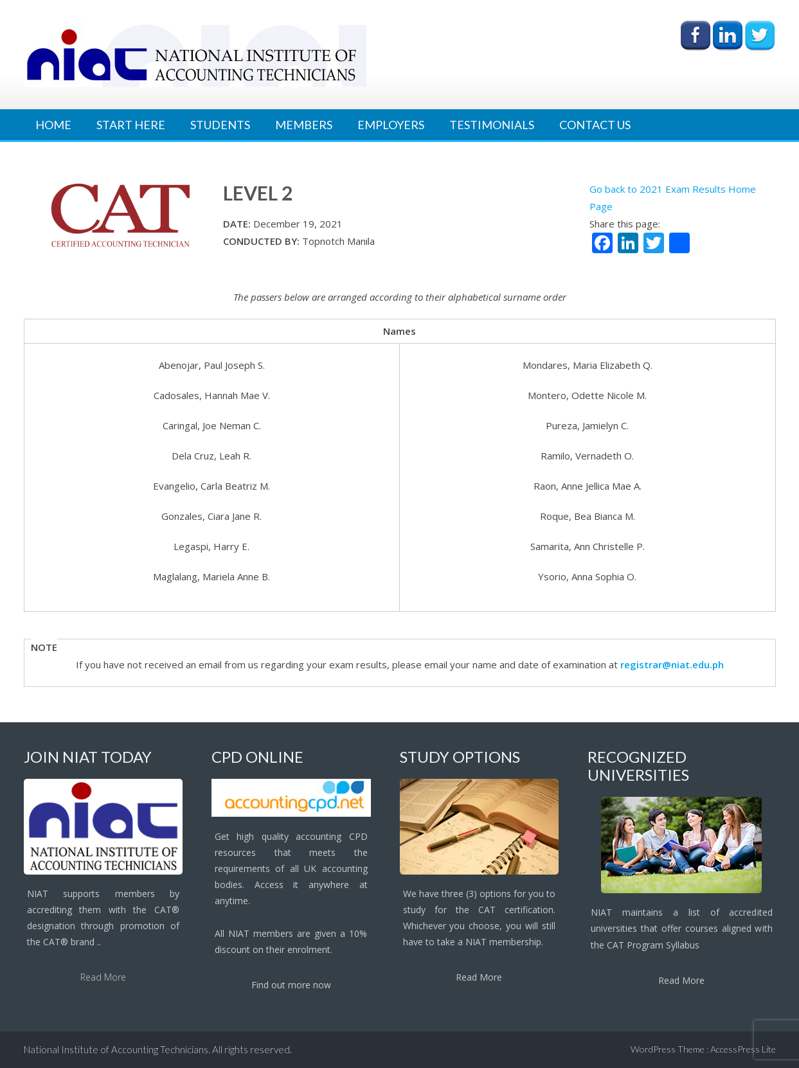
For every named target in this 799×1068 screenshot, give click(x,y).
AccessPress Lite (743, 1049)
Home (53, 125)
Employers (390, 125)
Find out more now (291, 985)
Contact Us (595, 125)
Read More (103, 977)
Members (303, 125)
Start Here (130, 125)
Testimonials (491, 125)
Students (220, 125)
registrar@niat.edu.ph (672, 664)
